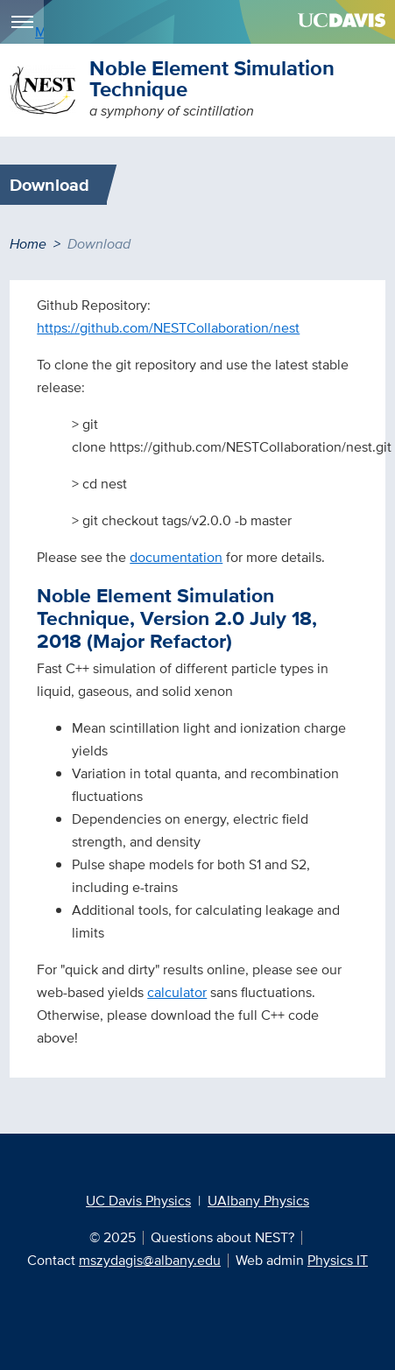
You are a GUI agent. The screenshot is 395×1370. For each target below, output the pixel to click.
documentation (176, 557)
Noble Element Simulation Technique (212, 78)
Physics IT (337, 1260)
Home (28, 244)
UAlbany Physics (258, 1201)
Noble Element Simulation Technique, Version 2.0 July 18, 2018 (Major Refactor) (177, 618)
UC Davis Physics (138, 1201)
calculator (177, 992)
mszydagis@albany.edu (150, 1260)
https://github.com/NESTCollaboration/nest (168, 328)
